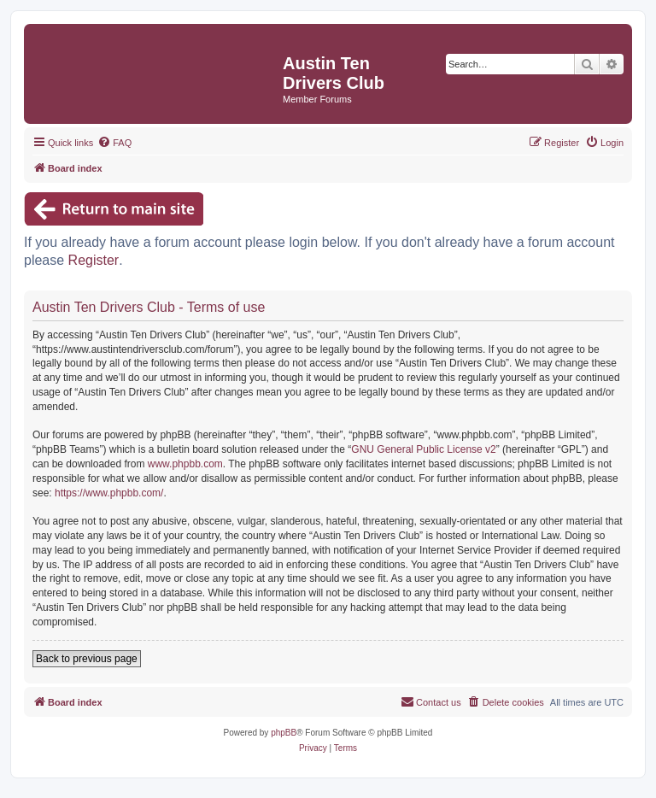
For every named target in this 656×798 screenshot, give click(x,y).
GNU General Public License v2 (423, 449)
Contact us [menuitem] (431, 701)
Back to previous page (87, 659)
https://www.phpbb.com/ (109, 493)
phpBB (283, 732)
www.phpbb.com (185, 464)
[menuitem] (114, 142)
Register (94, 260)
